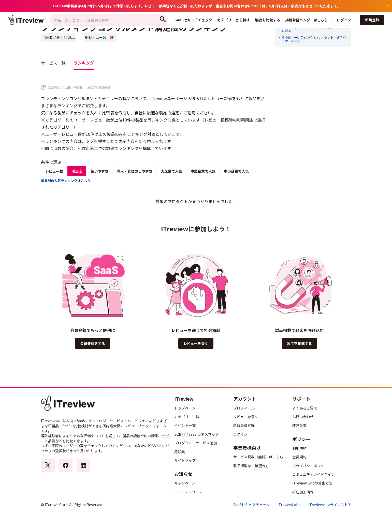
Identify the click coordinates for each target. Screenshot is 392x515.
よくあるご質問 (304, 408)
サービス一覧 (53, 63)
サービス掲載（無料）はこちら (258, 456)
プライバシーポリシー (310, 465)
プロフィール (244, 408)
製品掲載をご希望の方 (251, 465)
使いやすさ (99, 171)
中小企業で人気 (236, 171)
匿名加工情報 (303, 491)
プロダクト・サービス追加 (195, 442)
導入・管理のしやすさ (134, 171)
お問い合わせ (303, 416)
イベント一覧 (185, 425)
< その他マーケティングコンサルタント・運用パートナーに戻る (312, 39)
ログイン (344, 19)
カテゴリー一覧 (186, 416)
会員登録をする (92, 343)
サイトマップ (185, 460)
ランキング (84, 63)
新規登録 (372, 19)
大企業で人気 (171, 171)
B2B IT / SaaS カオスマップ (196, 434)
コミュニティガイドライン (313, 474)
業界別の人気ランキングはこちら (66, 180)
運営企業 (299, 425)
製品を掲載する (299, 343)
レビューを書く (195, 343)
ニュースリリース (188, 491)
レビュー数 (54, 171)
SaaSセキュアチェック (251, 504)
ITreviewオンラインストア (329, 504)
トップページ (185, 408)
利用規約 (299, 448)
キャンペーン (184, 483)
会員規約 (299, 456)
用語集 (179, 451)
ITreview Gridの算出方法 (312, 483)
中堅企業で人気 (203, 171)
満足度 (76, 171)
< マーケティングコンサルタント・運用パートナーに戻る (312, 29)
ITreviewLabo (289, 504)
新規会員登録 (244, 425)
